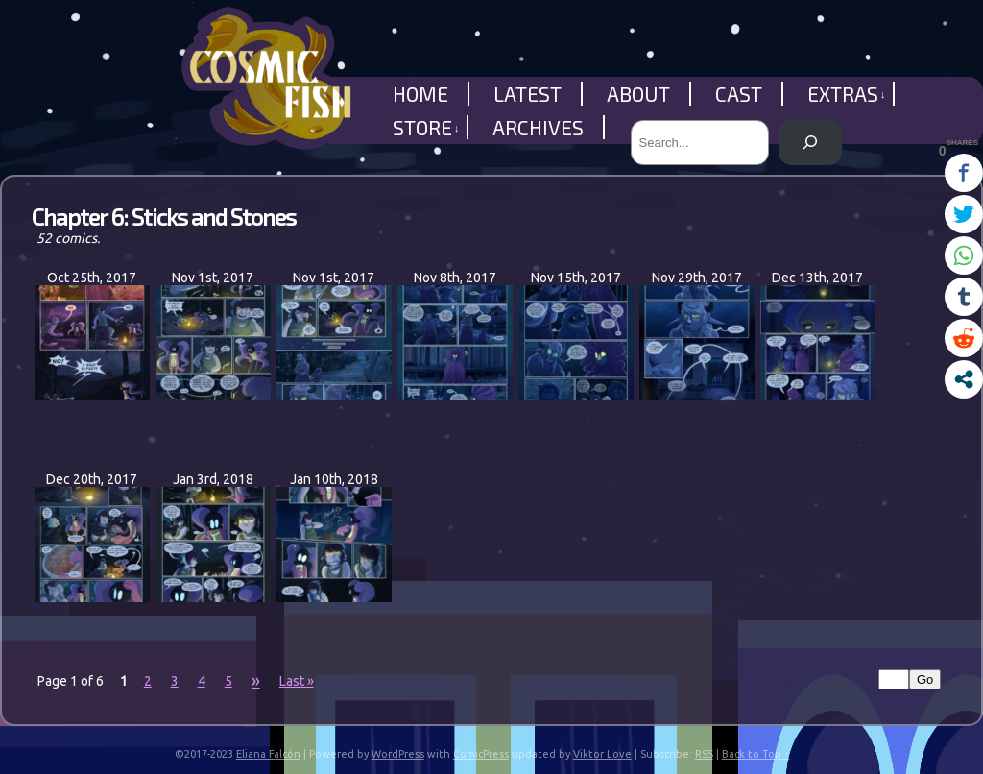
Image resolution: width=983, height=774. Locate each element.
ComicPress (481, 754)
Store (426, 127)
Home (420, 94)
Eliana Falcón (268, 754)
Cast (738, 94)
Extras (846, 94)
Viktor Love (602, 754)
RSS (704, 754)
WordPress (398, 754)
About (638, 94)
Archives (538, 127)
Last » (296, 681)
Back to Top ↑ (756, 754)
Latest (527, 94)
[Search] (810, 142)
